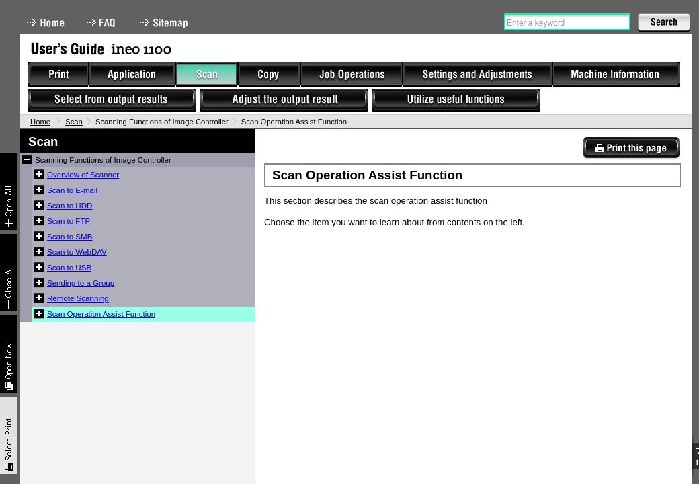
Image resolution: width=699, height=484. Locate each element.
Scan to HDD (69, 206)
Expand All (8, 191)
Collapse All (8, 272)
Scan (74, 122)
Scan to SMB (69, 237)
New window (8, 354)
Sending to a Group (80, 283)
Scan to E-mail (72, 190)
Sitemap (165, 22)
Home (45, 22)
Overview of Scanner (83, 175)
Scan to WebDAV (77, 252)
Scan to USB (69, 268)
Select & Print (8, 435)
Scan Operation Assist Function (101, 314)
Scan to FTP (68, 221)
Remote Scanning (78, 298)
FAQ (102, 22)
